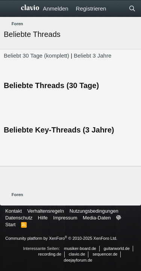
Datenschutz (18, 218)
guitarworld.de (117, 248)
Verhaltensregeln (45, 211)
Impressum (65, 218)
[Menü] (10, 8)
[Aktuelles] (117, 8)
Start (10, 224)
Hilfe (43, 218)
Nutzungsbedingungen (94, 211)
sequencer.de (104, 254)
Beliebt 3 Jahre (92, 55)
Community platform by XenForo (61, 238)
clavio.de (77, 254)
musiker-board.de (80, 248)
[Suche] (132, 8)
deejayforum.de (78, 260)
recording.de (49, 254)
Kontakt (13, 211)
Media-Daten (97, 218)
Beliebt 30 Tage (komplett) (36, 55)
